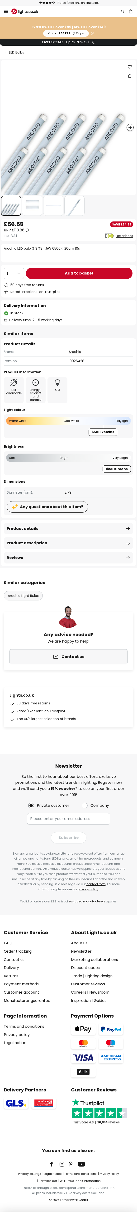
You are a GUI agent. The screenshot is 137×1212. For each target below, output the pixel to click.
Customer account (21, 992)
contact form (96, 884)
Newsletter (81, 951)
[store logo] (27, 11)
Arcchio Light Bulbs (23, 595)
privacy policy (88, 889)
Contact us (14, 959)
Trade (76, 976)
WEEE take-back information (80, 1181)
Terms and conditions (24, 1026)
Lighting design (99, 976)
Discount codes (85, 967)
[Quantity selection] (14, 273)
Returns (11, 976)
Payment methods (21, 984)
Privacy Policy (109, 1174)
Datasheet (124, 236)
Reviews (15, 557)
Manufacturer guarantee (27, 1000)
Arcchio (75, 351)
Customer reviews (88, 984)
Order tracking (18, 951)
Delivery (11, 967)
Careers (78, 992)
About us (79, 943)
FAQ (8, 943)
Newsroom (99, 992)
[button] (11, 206)
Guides (100, 1000)
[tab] (35, 967)
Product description (27, 543)
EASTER (66, 33)
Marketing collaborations (94, 959)
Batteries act (48, 1181)
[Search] (123, 11)
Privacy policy (17, 1034)
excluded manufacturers (87, 901)
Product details (22, 528)
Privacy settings (29, 1174)
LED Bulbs (16, 52)
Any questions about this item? (51, 506)
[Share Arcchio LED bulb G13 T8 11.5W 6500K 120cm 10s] (129, 75)
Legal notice (15, 1042)
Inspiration (81, 1000)
